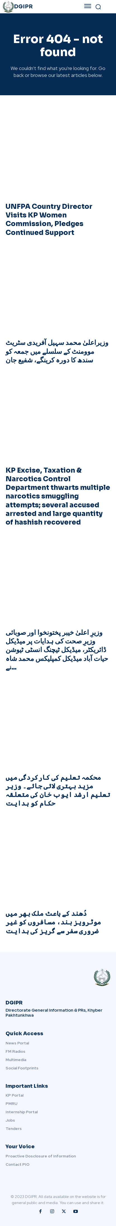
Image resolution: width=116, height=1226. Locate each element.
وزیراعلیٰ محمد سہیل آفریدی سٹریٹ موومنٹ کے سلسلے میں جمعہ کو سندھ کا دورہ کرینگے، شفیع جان (57, 351)
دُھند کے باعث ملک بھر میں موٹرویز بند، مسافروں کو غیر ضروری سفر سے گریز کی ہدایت (53, 922)
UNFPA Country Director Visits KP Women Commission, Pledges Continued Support (49, 219)
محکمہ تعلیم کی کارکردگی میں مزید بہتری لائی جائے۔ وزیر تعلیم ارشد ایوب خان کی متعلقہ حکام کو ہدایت (58, 790)
